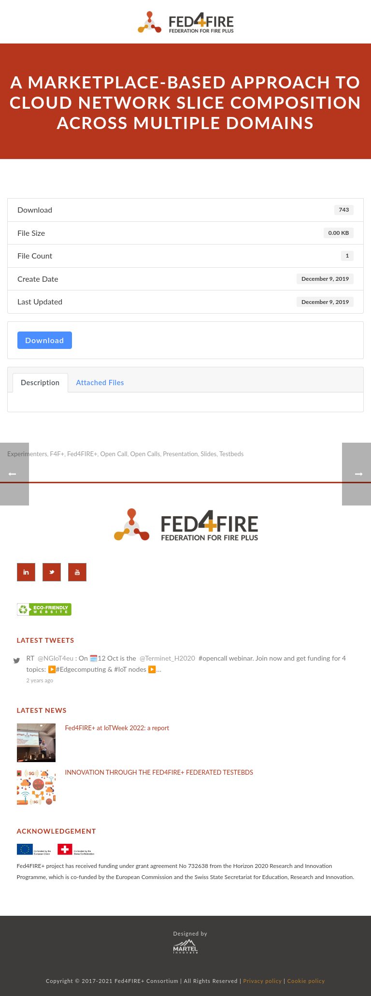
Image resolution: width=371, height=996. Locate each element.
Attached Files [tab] (100, 382)
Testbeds (231, 454)
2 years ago (40, 680)
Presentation (180, 454)
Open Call (113, 454)
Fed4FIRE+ (82, 454)
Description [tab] (40, 382)
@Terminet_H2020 (167, 658)
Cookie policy (306, 981)
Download (44, 340)
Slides (208, 454)
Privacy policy (262, 981)
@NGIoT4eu (55, 658)
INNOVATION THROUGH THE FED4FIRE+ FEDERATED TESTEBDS (159, 772)
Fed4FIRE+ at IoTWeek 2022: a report (117, 728)
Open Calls (145, 454)
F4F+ (57, 454)
